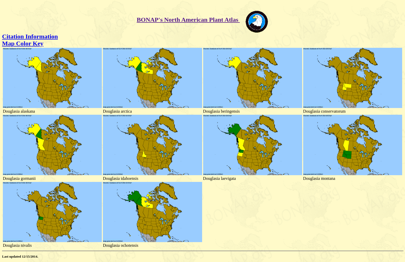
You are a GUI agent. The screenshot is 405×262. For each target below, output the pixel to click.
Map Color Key (23, 43)
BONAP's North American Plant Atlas (188, 19)
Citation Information (30, 36)
